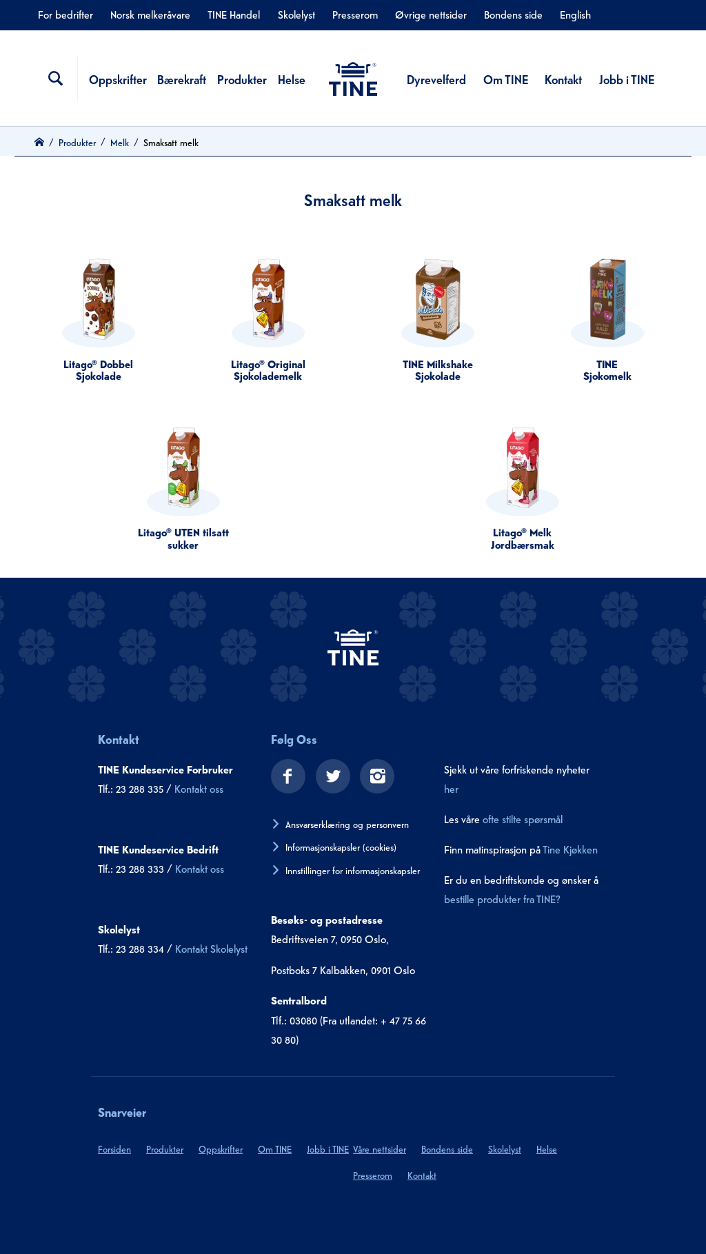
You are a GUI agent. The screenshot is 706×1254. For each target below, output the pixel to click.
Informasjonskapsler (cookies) (340, 846)
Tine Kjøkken (570, 848)
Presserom (355, 13)
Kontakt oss (198, 788)
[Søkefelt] (56, 78)
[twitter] (328, 777)
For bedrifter (65, 13)
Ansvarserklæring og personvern (347, 824)
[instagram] (372, 777)
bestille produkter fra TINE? (502, 898)
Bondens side (513, 13)
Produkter (242, 78)
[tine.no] (353, 647)
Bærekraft (181, 78)
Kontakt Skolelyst (211, 947)
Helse (291, 78)
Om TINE (505, 78)
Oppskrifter (118, 78)
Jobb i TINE (626, 78)
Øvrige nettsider (431, 13)
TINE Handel (234, 13)
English (575, 13)
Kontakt (563, 78)
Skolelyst (296, 13)
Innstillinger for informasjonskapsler (352, 870)
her (451, 788)
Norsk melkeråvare (150, 13)
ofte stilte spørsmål (523, 818)
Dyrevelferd (436, 78)
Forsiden (114, 1148)
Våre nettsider (379, 1148)
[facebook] (283, 777)
